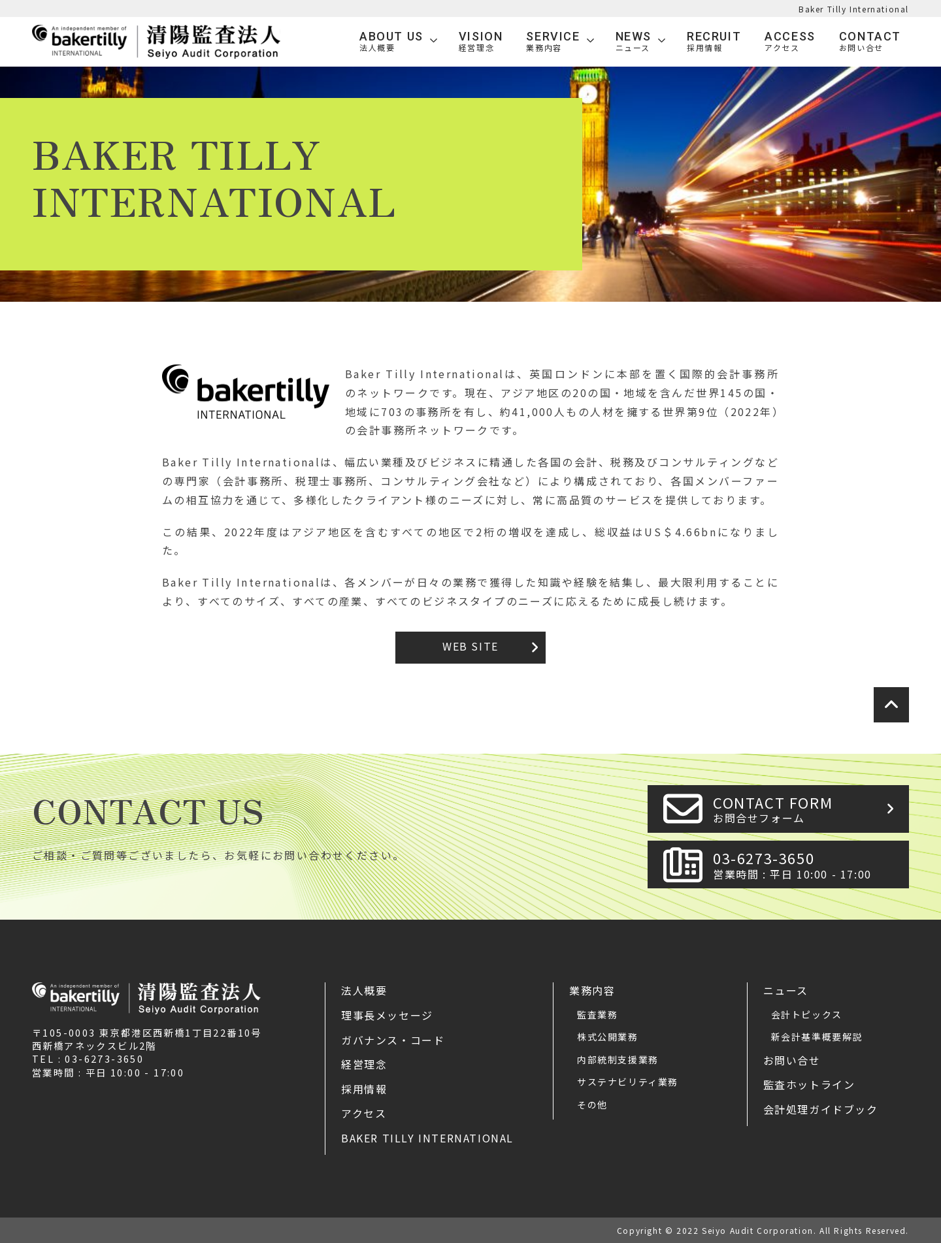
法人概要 (364, 990)
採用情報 (364, 1089)
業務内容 (592, 990)
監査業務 (597, 1014)
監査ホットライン (809, 1084)
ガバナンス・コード (392, 1040)
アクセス (363, 1113)
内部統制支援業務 (618, 1059)
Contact (870, 41)
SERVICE (553, 41)
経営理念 (364, 1064)
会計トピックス (806, 1014)
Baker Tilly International (854, 8)
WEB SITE (470, 646)
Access (790, 41)
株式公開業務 (607, 1036)
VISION (481, 41)
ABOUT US (391, 41)
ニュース (785, 990)
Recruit (714, 41)
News (634, 41)
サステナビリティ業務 (627, 1081)
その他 (592, 1104)
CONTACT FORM (807, 809)
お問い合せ (792, 1060)
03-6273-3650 (807, 864)
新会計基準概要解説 (817, 1036)
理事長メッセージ (387, 1015)
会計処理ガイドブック (820, 1109)
